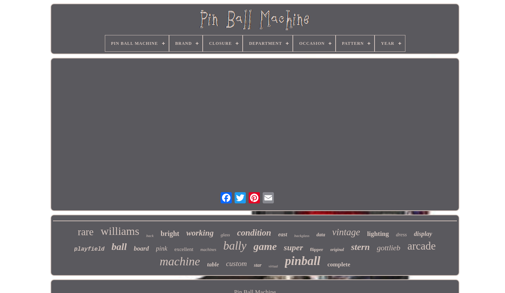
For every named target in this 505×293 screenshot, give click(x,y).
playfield (89, 249)
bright (170, 233)
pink (162, 248)
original (337, 249)
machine (180, 261)
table (213, 264)
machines (208, 249)
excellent (183, 249)
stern (360, 247)
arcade (422, 246)
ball (119, 246)
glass (225, 234)
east (282, 234)
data (320, 234)
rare (86, 231)
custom (236, 263)
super (293, 247)
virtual (273, 266)
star (258, 265)
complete (339, 264)
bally (235, 245)
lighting (378, 233)
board (141, 248)
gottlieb (388, 247)
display (423, 233)
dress (401, 234)
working (200, 233)
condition (254, 232)
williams (120, 231)
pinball (302, 261)
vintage (346, 232)
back (150, 235)
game (265, 246)
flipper (316, 249)
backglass (301, 235)
